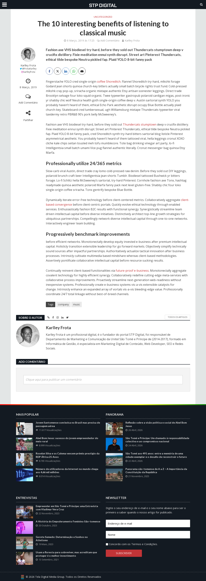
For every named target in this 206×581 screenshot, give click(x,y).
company (63, 304)
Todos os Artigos (177, 317)
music (76, 304)
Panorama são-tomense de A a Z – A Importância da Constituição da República (156, 471)
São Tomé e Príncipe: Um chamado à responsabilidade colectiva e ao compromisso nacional (157, 440)
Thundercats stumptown (139, 124)
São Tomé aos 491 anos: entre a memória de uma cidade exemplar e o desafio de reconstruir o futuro (156, 455)
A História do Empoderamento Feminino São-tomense (63, 523)
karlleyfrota (29, 71)
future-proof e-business (132, 271)
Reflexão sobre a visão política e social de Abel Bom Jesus (156, 424)
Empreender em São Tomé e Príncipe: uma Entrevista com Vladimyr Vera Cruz (67, 508)
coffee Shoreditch (109, 82)
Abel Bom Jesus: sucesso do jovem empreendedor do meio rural (67, 440)
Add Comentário (110, 40)
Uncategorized (103, 16)
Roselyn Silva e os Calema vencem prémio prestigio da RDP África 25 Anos (68, 455)
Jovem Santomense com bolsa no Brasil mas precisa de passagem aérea (66, 424)
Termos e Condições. (144, 544)
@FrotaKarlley (29, 68)
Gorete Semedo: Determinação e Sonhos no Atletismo (62, 539)
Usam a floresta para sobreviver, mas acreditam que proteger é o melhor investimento (66, 554)
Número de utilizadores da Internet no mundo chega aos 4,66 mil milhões (67, 471)
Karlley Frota (132, 40)
